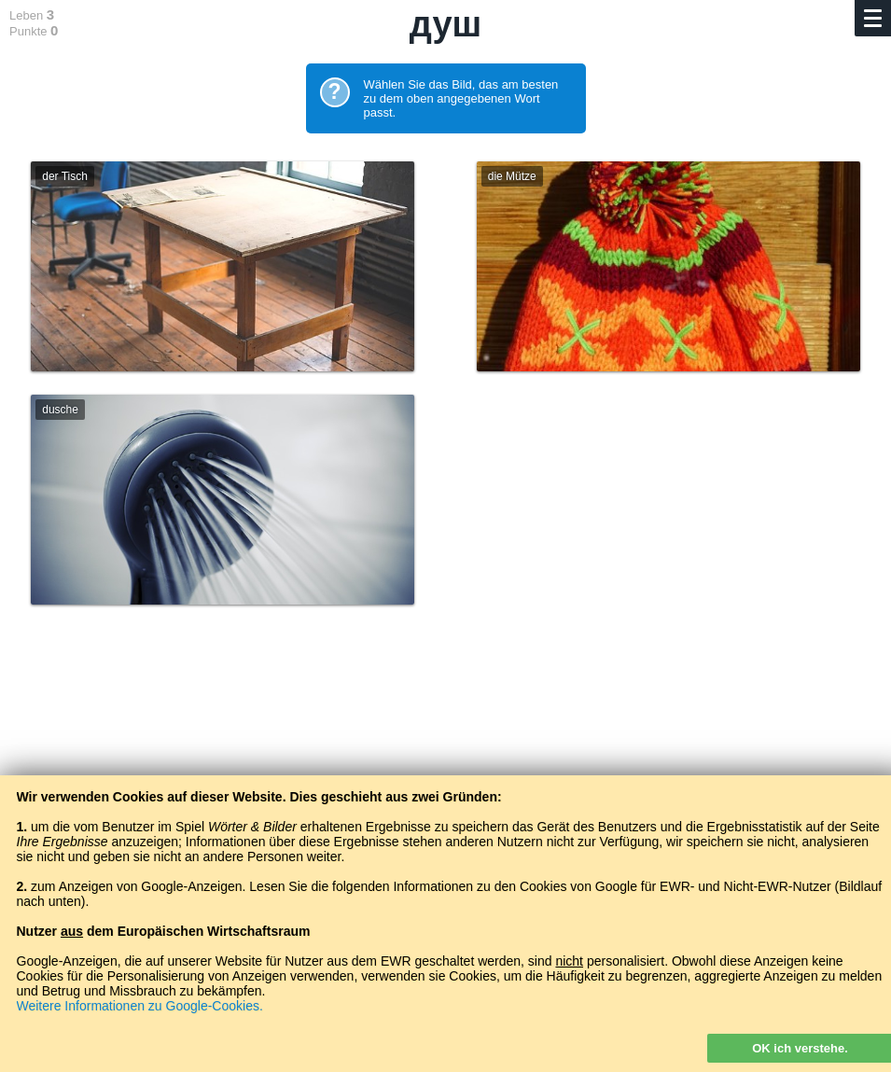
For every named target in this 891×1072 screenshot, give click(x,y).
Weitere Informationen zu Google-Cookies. (140, 1005)
